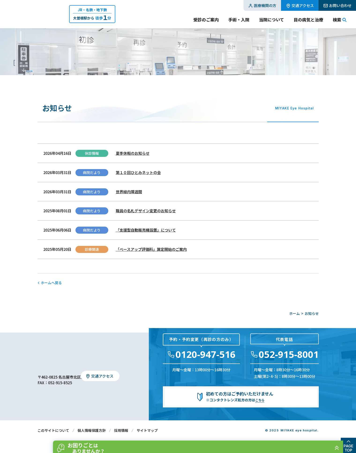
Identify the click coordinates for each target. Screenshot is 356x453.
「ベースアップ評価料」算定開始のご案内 (151, 249)
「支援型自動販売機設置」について (146, 230)
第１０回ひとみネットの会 (138, 172)
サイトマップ (147, 430)
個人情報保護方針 (92, 430)
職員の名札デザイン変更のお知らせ (146, 210)
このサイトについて (53, 430)
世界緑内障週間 (129, 191)
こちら (260, 399)
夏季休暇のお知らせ (133, 153)
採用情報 (121, 430)
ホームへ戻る (51, 282)
